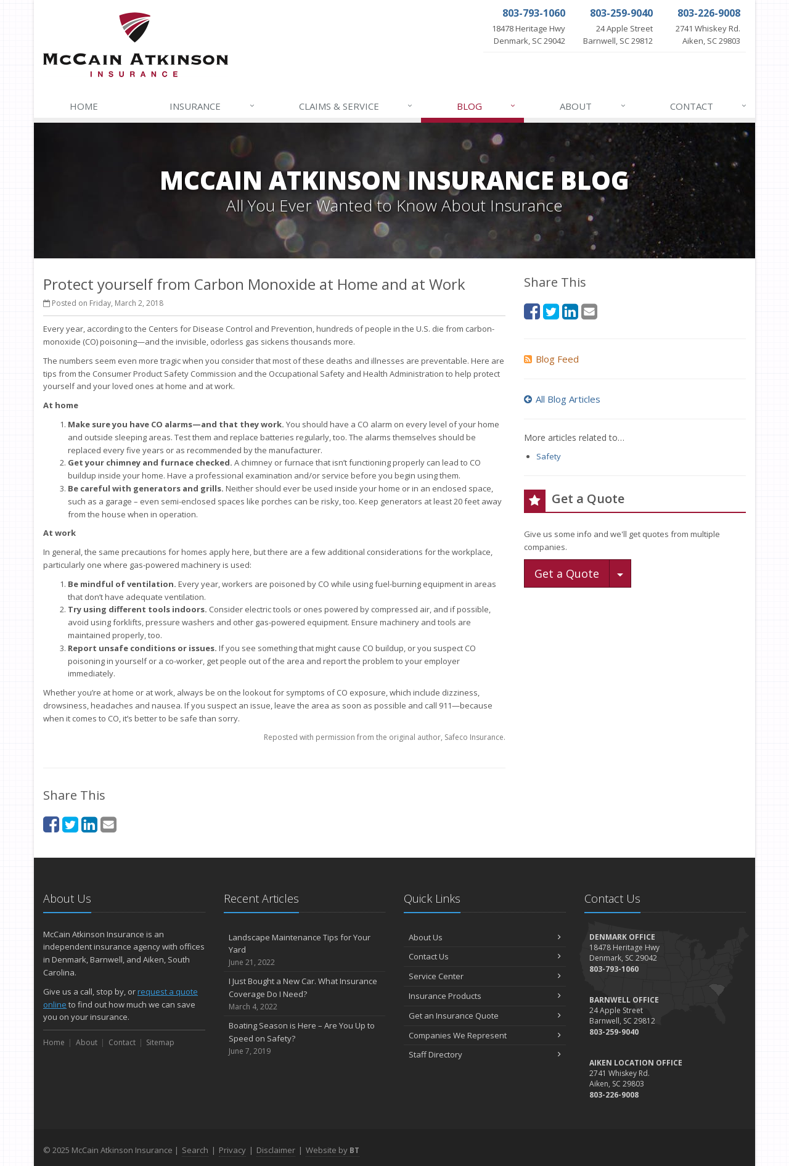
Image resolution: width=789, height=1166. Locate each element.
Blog (487, 106)
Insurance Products (485, 995)
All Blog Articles (562, 399)
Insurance (212, 106)
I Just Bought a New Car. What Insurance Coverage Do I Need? (305, 993)
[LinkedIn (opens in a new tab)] (89, 824)
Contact (709, 106)
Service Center (485, 976)
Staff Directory (485, 1054)
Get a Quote (566, 573)
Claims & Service (356, 106)
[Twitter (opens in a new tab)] (70, 824)
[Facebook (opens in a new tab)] (51, 824)
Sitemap (160, 1042)
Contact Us (485, 956)
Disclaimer (275, 1150)
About (593, 106)
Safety (548, 456)
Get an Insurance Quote (485, 1015)
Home (84, 106)
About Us (485, 937)
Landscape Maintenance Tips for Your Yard (305, 950)
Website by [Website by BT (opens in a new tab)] (332, 1150)
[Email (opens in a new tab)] (108, 824)
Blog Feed (551, 359)
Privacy (232, 1150)
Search (195, 1150)
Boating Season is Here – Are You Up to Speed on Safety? (305, 1038)
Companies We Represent (485, 1035)
